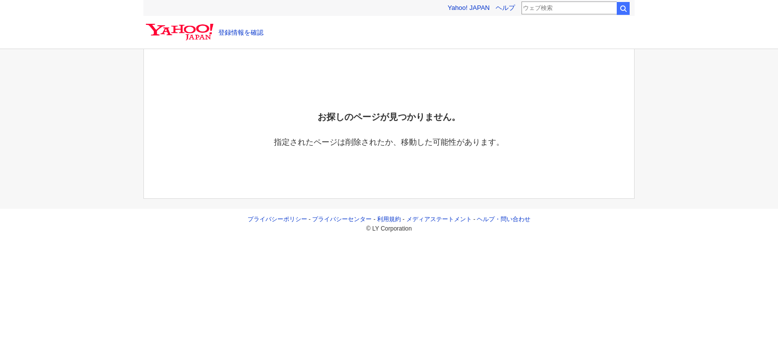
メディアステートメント (439, 219)
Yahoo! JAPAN (469, 7)
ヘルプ (505, 7)
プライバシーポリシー (277, 219)
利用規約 (389, 219)
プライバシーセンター (342, 219)
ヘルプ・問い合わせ (503, 219)
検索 (623, 8)
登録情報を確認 (240, 32)
